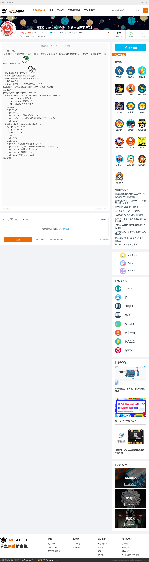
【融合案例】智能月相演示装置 (129, 215)
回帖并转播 (39, 239)
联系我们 (125, 551)
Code (23, 219)
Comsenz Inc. (123, 560)
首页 (2, 18)
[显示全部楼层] (42, 36)
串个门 (61, 33)
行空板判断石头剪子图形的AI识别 (130, 211)
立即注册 (66, 229)
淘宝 (99, 551)
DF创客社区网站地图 (130, 555)
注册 (147, 2)
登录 (143, 2)
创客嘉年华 (52, 547)
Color (7, 219)
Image (11, 219)
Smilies (26, 219)
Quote (19, 219)
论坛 (51, 10)
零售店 (100, 555)
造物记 (60, 10)
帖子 (137, 10)
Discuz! (137, 560)
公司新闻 (76, 544)
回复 (7, 209)
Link (15, 219)
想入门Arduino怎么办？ (125, 421)
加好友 (70, 33)
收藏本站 (10, 2)
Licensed (146, 560)
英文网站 (51, 544)
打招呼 (79, 33)
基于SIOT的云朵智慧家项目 (127, 244)
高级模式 (104, 219)
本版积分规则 (104, 239)
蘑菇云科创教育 (54, 551)
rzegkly (23, 32)
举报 (105, 209)
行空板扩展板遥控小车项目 (127, 207)
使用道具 (98, 209)
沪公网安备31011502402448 (48, 560)
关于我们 (125, 544)
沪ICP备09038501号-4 (27, 560)
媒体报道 (76, 547)
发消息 (52, 33)
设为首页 (3, 2)
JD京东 (100, 547)
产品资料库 (89, 10)
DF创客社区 (39, 10)
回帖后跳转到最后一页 (55, 239)
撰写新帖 (130, 47)
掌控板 (14, 18)
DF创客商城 (74, 10)
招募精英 (125, 547)
